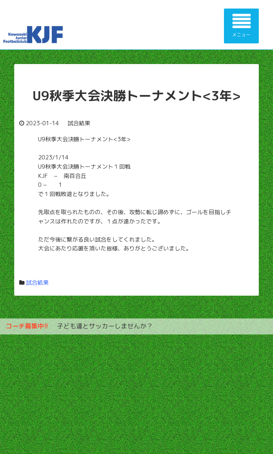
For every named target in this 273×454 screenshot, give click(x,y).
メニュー (241, 25)
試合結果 (37, 282)
